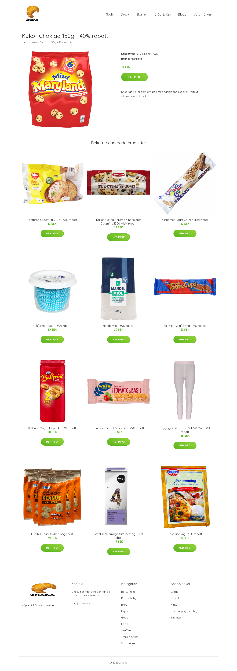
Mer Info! (134, 79)
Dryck (125, 16)
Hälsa (124, 626)
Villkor (174, 607)
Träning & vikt (129, 639)
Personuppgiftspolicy (184, 613)
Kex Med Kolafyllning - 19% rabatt (184, 328)
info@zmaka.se (80, 605)
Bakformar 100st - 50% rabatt (52, 328)
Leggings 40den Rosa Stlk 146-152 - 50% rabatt (185, 432)
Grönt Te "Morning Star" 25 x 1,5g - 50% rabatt (118, 538)
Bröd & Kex (162, 16)
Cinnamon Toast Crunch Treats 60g (185, 222)
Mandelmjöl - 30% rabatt (118, 328)
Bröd (140, 56)
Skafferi (141, 16)
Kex (155, 56)
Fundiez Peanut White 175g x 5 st (52, 536)
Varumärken (203, 16)
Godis (110, 16)
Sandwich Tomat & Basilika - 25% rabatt (118, 430)
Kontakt (176, 600)
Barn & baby (128, 600)
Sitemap (176, 620)
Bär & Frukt (128, 594)
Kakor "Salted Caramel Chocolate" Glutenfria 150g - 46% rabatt (118, 224)
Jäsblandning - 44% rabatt (185, 536)
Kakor (148, 56)
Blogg (182, 16)
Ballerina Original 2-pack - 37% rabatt (52, 430)
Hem (24, 44)
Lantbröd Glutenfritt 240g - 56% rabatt (52, 222)
